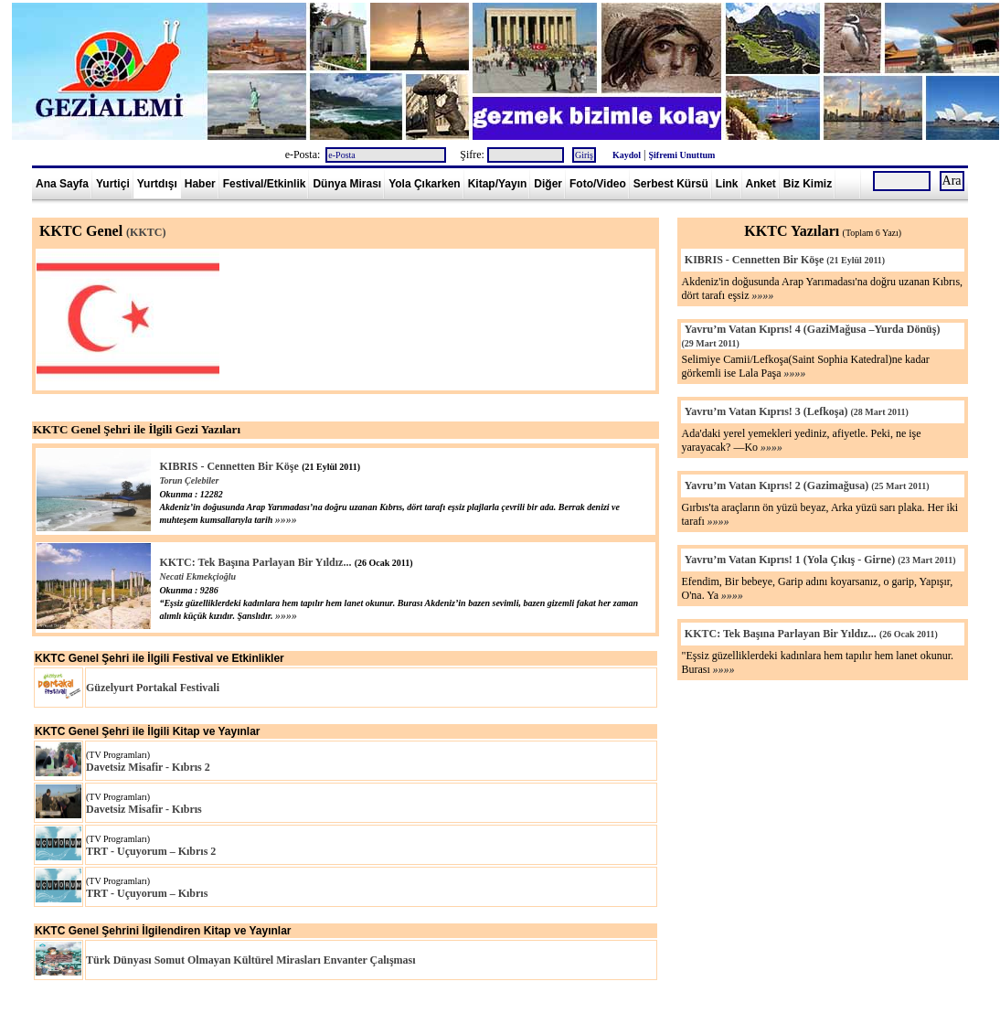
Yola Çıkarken (424, 183)
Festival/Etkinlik (264, 183)
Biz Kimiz (807, 183)
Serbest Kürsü (670, 183)
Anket (761, 183)
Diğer (548, 183)
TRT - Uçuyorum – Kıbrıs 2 (151, 851)
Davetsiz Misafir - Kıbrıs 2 (148, 767)
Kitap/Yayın (497, 183)
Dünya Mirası (347, 183)
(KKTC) (145, 232)
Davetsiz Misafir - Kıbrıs (144, 809)
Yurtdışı (157, 183)
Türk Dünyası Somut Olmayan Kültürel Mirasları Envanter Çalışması (251, 960)
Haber (200, 183)
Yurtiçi (113, 183)
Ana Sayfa (62, 183)
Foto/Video (597, 183)
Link (727, 183)
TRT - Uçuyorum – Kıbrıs (146, 893)
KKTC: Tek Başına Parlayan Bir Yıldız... (255, 562)
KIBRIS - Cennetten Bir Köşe (228, 466)
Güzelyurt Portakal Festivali (152, 687)
